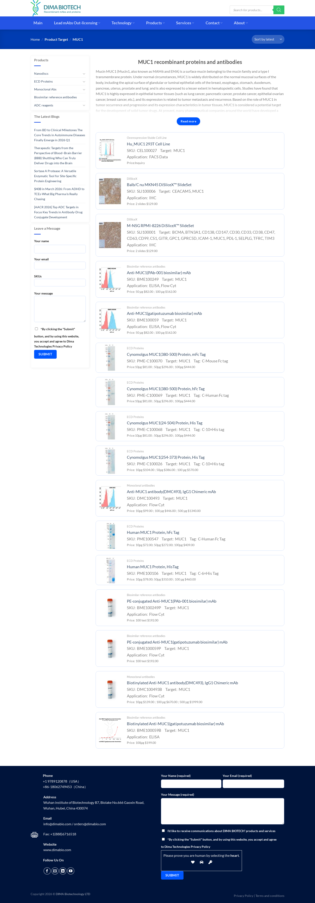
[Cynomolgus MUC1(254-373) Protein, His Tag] (110, 461)
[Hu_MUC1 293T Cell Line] (110, 150)
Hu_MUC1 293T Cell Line (148, 144)
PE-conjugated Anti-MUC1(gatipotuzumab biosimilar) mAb (177, 642)
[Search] (278, 9)
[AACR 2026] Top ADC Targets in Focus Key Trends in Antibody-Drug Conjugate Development (58, 212)
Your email (60, 264)
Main (37, 23)
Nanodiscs (41, 73)
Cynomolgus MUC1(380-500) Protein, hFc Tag (166, 388)
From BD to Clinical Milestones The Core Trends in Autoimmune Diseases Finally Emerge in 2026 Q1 (59, 135)
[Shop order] (268, 39)
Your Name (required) (176, 776)
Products (155, 23)
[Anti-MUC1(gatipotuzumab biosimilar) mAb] (110, 320)
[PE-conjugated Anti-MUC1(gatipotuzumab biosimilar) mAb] (110, 649)
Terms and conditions (270, 896)
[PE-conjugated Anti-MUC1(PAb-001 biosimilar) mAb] (110, 608)
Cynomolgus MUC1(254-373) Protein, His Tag (166, 457)
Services (185, 23)
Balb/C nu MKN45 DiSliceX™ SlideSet (159, 184)
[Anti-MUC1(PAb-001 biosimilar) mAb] (110, 279)
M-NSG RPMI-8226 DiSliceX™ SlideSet (160, 225)
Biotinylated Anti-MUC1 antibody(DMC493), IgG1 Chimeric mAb (182, 683)
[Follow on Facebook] (47, 871)
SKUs (60, 281)
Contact (214, 23)
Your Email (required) (237, 776)
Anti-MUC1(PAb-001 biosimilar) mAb (159, 272)
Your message (60, 308)
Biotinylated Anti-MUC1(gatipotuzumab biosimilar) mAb (175, 723)
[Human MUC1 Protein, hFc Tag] (110, 536)
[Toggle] (84, 73)
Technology (123, 23)
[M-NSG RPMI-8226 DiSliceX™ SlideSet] (110, 235)
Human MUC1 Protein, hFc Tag (153, 532)
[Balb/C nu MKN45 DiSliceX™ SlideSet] (110, 191)
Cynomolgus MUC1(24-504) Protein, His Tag (164, 423)
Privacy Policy (243, 896)
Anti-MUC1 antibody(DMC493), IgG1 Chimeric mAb (171, 491)
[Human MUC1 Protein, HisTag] (110, 570)
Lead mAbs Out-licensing (77, 23)
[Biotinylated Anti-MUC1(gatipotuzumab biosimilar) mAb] (110, 730)
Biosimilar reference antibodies (55, 97)
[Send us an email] (55, 871)
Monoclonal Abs (45, 89)
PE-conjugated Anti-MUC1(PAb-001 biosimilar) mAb (171, 601)
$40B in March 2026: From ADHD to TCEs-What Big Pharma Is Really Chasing (59, 194)
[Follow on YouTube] (70, 871)
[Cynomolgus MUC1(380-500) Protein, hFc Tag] (110, 392)
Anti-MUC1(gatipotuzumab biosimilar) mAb (164, 313)
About (241, 23)
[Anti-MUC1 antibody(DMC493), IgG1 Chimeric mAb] (110, 498)
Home (35, 39)
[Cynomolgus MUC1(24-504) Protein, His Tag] (110, 426)
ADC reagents (43, 105)
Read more (188, 121)
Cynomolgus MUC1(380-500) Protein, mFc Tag (166, 354)
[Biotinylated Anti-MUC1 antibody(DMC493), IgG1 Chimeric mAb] (110, 689)
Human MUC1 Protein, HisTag (152, 566)
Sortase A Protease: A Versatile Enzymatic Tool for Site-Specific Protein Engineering (55, 176)
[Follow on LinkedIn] (62, 871)
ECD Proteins (43, 81)
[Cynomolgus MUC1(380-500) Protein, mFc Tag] (110, 357)
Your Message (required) (177, 794)
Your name (41, 241)
